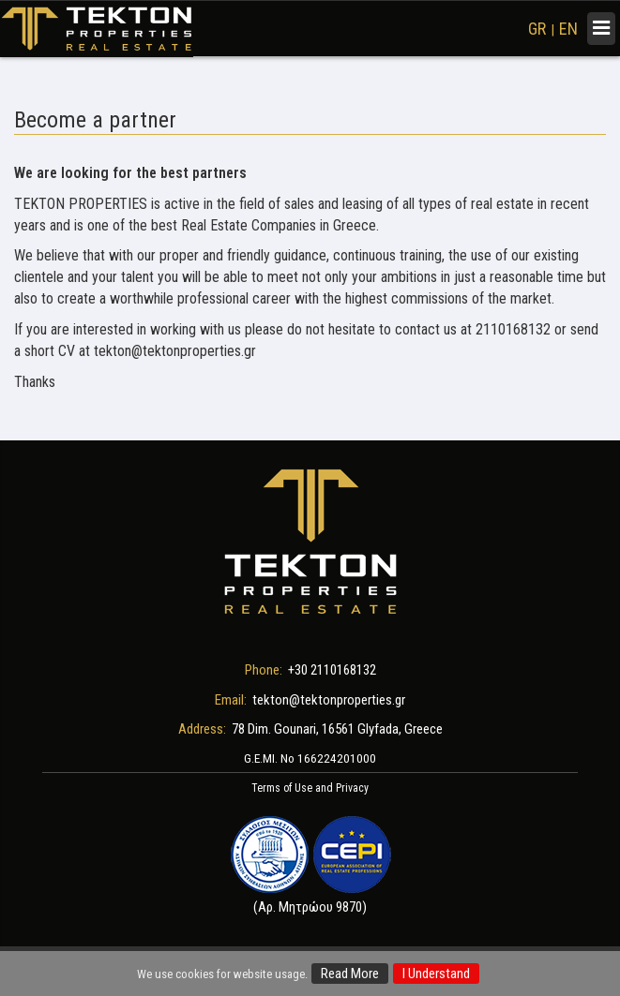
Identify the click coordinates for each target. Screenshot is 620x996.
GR (537, 28)
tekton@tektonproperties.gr (328, 699)
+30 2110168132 (332, 670)
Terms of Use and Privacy (310, 788)
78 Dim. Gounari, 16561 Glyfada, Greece (337, 729)
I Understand (436, 973)
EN (568, 28)
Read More (350, 973)
